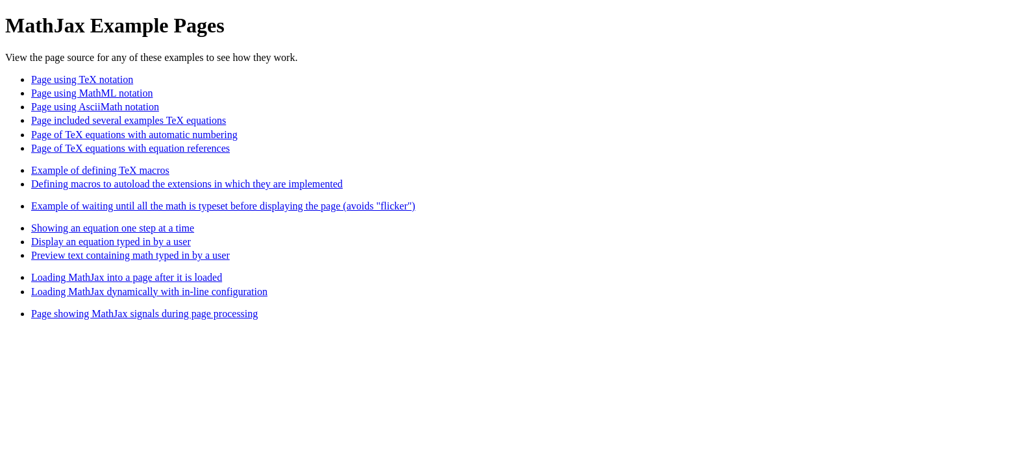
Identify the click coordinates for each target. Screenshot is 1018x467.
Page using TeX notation (82, 79)
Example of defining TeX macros (100, 170)
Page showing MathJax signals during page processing (144, 313)
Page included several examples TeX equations (128, 120)
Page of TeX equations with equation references (130, 148)
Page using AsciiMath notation (95, 106)
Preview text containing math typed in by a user (130, 255)
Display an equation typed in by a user (111, 241)
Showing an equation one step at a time (112, 228)
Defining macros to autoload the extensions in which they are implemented (187, 183)
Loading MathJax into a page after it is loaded (126, 277)
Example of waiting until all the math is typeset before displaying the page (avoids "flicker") (223, 205)
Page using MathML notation (92, 93)
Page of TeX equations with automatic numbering (134, 134)
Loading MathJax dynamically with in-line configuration (149, 291)
